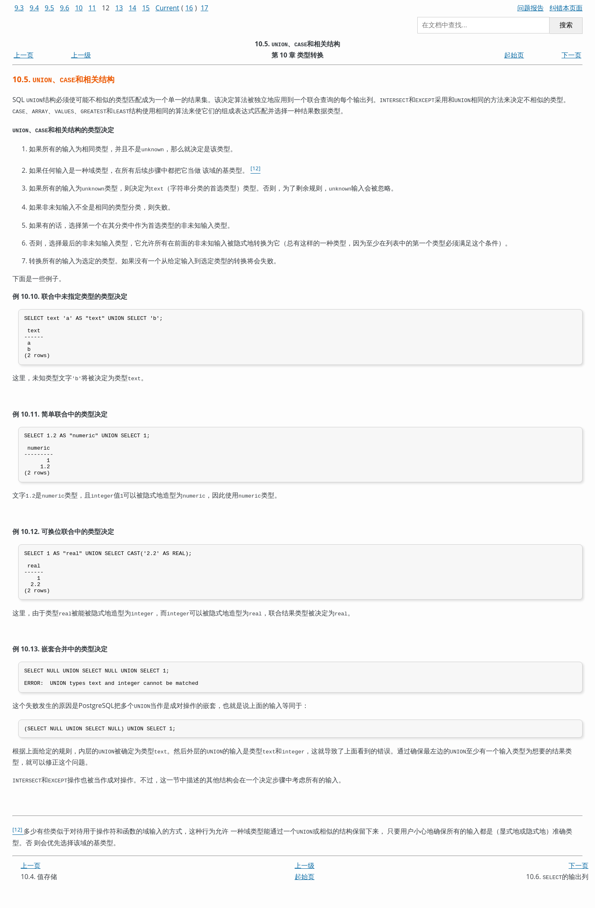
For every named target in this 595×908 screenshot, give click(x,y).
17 (204, 7)
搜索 (566, 25)
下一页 (571, 55)
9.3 (19, 7)
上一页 (23, 55)
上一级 (81, 55)
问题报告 (530, 7)
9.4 (34, 7)
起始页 (514, 55)
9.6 (64, 7)
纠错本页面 (566, 7)
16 (189, 7)
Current (167, 7)
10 (79, 7)
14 (132, 7)
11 (92, 7)
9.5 (49, 7)
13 (119, 7)
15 (146, 7)
